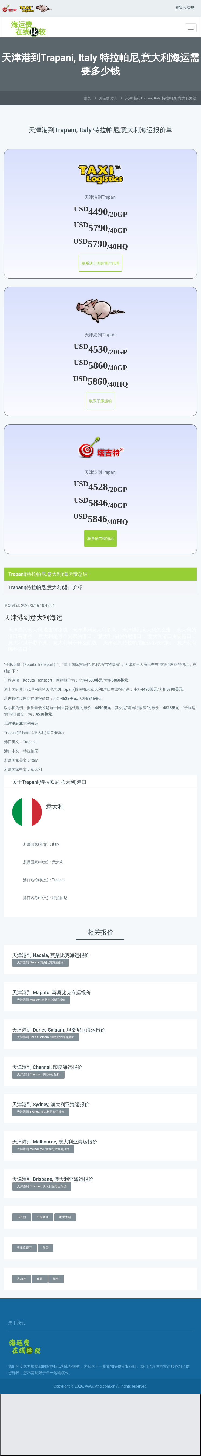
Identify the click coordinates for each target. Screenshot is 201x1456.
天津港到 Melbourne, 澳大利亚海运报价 (43, 1149)
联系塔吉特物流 (100, 538)
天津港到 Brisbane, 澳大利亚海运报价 (41, 1186)
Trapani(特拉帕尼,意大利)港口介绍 (45, 587)
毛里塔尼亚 (24, 1248)
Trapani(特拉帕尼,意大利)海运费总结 (48, 574)
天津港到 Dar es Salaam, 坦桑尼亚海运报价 (45, 1037)
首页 (87, 98)
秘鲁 (40, 1279)
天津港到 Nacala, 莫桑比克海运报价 (40, 962)
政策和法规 (184, 7)
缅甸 (56, 1279)
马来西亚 (43, 1217)
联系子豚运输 (100, 401)
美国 (46, 1248)
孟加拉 (21, 1279)
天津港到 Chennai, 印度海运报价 (38, 1074)
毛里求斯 (65, 1217)
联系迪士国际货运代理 (100, 263)
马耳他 (21, 1217)
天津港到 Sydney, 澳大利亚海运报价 (40, 1111)
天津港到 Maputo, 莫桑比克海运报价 (41, 1000)
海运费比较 (108, 98)
